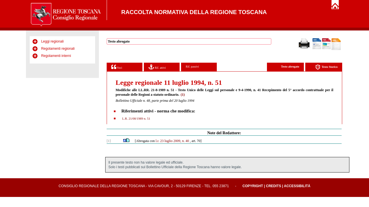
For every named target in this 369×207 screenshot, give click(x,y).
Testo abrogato (290, 66)
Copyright (252, 186)
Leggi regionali (52, 41)
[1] (109, 141)
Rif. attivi (157, 66)
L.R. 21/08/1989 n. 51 (135, 118)
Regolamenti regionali (58, 49)
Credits (273, 186)
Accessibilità (297, 186)
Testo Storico (326, 67)
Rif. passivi (192, 66)
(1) (183, 95)
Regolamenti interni (56, 56)
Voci (116, 66)
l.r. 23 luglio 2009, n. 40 (172, 141)
